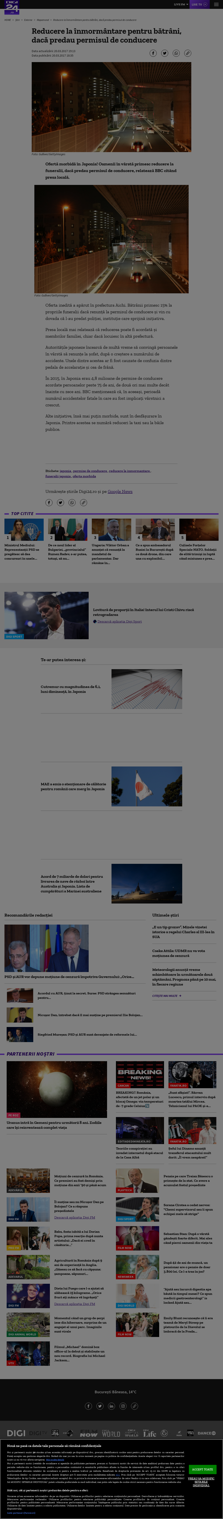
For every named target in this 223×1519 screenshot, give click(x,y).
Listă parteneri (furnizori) (21, 1512)
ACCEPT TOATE (202, 1469)
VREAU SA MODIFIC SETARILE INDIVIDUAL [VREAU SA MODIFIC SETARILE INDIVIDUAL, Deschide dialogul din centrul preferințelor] (201, 1482)
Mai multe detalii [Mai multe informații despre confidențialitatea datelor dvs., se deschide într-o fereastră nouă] (55, 1459)
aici (118, 1474)
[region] (111, 1479)
